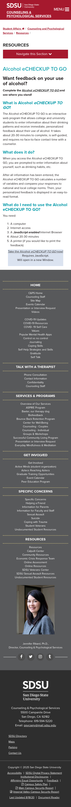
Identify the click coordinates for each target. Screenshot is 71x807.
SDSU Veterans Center (35, 569)
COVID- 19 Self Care (35, 327)
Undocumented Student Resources (35, 529)
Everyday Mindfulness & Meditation (35, 445)
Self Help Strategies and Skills (35, 349)
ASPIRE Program (35, 407)
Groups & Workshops (35, 434)
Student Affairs (13, 28)
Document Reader (49, 797)
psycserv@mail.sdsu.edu (40, 725)
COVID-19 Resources (35, 323)
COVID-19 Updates (35, 319)
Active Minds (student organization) (35, 466)
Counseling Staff (35, 296)
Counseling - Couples (35, 426)
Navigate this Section (34, 54)
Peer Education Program (35, 481)
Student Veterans (35, 525)
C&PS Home (35, 293)
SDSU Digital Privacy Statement (44, 773)
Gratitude (35, 353)
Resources (22, 33)
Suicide (35, 518)
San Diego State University (28, 5)
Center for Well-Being (35, 422)
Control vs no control (35, 338)
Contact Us (15, 753)
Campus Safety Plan (36, 784)
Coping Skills (35, 345)
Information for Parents (35, 507)
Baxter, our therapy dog (35, 411)
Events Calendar (35, 304)
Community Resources (35, 554)
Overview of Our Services (35, 403)
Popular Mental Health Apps (35, 334)
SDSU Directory (18, 736)
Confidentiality (35, 382)
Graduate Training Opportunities (35, 474)
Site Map (35, 300)
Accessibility (14, 773)
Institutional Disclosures (34, 776)
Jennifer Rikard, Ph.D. (35, 643)
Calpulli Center (35, 551)
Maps (12, 741)
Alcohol (41, 90)
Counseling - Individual (35, 430)
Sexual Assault (35, 514)
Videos (35, 312)
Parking (13, 747)
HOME (35, 285)
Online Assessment (35, 562)
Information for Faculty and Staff (35, 510)
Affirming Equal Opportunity (27, 780)
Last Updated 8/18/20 (21, 797)
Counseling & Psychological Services (29, 14)
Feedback (52, 780)
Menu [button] (55, 9)
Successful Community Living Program (35, 437)
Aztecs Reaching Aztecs (35, 470)
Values (35, 330)
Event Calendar (35, 478)
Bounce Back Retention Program (35, 419)
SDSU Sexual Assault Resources (35, 573)
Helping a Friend (35, 503)
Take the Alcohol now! (35, 251)
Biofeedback (35, 415)
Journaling (35, 342)
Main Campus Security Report (36, 788)
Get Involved (35, 462)
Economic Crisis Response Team (35, 558)
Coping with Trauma (35, 522)
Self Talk (35, 357)
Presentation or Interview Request (35, 308)
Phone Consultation (35, 374)
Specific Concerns (35, 499)
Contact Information (35, 378)
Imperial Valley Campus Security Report (36, 791)
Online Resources (35, 566)
